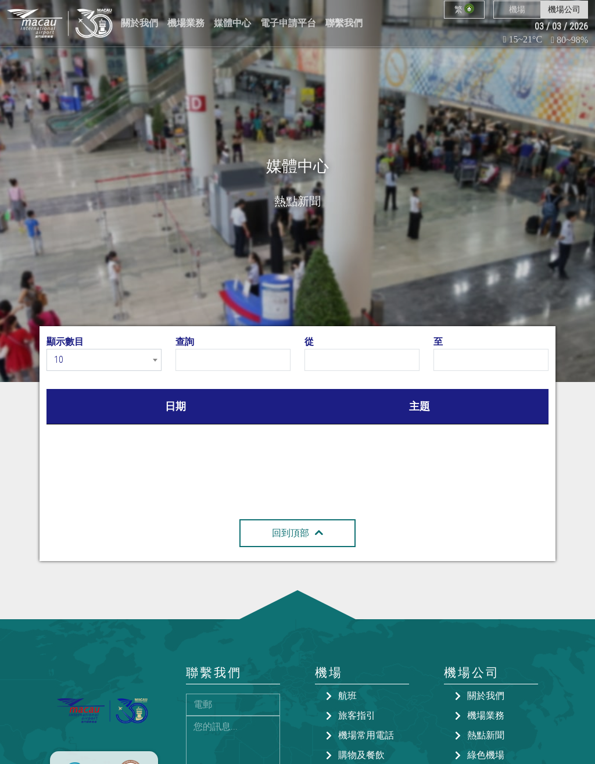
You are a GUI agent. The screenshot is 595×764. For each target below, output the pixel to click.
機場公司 (564, 9)
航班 (347, 695)
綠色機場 (485, 755)
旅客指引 (356, 715)
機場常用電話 (366, 735)
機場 (517, 9)
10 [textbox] (58, 359)
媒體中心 (232, 22)
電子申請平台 (288, 22)
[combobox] (104, 360)
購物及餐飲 (361, 755)
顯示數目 (65, 341)
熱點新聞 (485, 735)
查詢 (184, 341)
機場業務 (186, 22)
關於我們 (139, 22)
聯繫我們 (344, 22)
